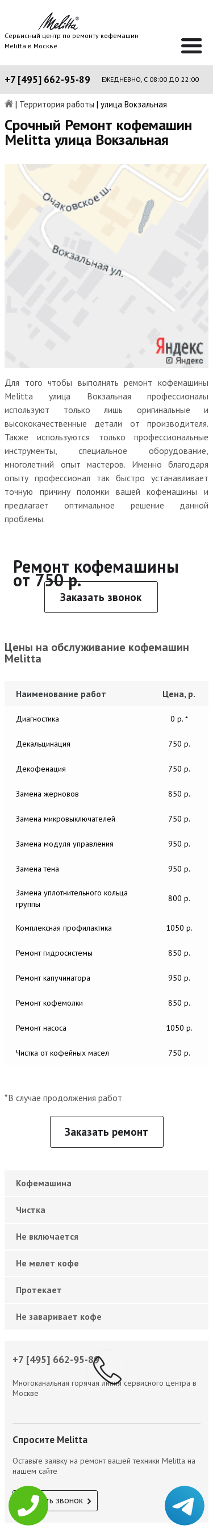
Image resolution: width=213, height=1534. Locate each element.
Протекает (39, 1289)
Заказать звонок (100, 597)
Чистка (30, 1209)
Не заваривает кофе (59, 1316)
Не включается (47, 1236)
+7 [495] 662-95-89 (47, 79)
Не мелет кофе (47, 1263)
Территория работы (56, 105)
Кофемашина (44, 1183)
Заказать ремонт (106, 1132)
